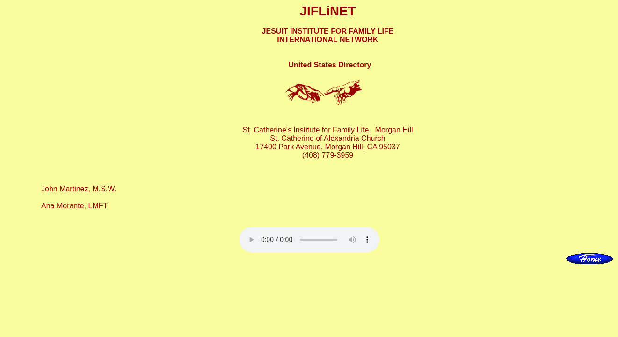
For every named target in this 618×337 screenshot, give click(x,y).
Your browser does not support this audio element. (309, 239)
